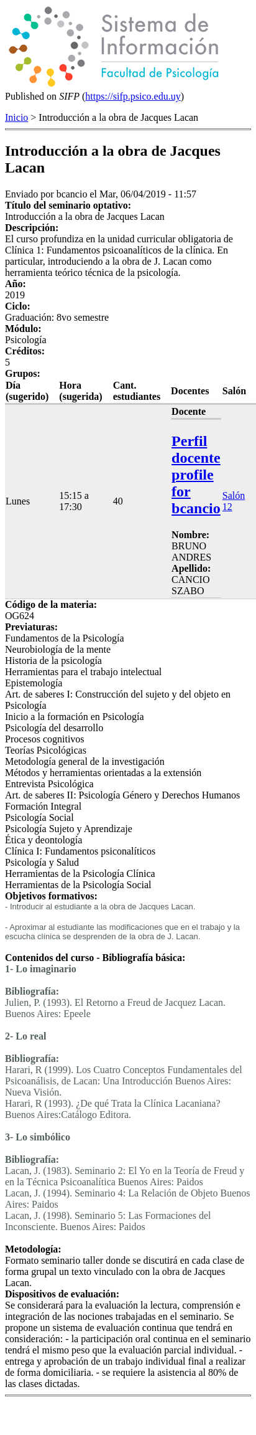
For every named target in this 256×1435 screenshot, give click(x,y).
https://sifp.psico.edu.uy (132, 96)
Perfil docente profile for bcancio (196, 474)
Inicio (16, 117)
